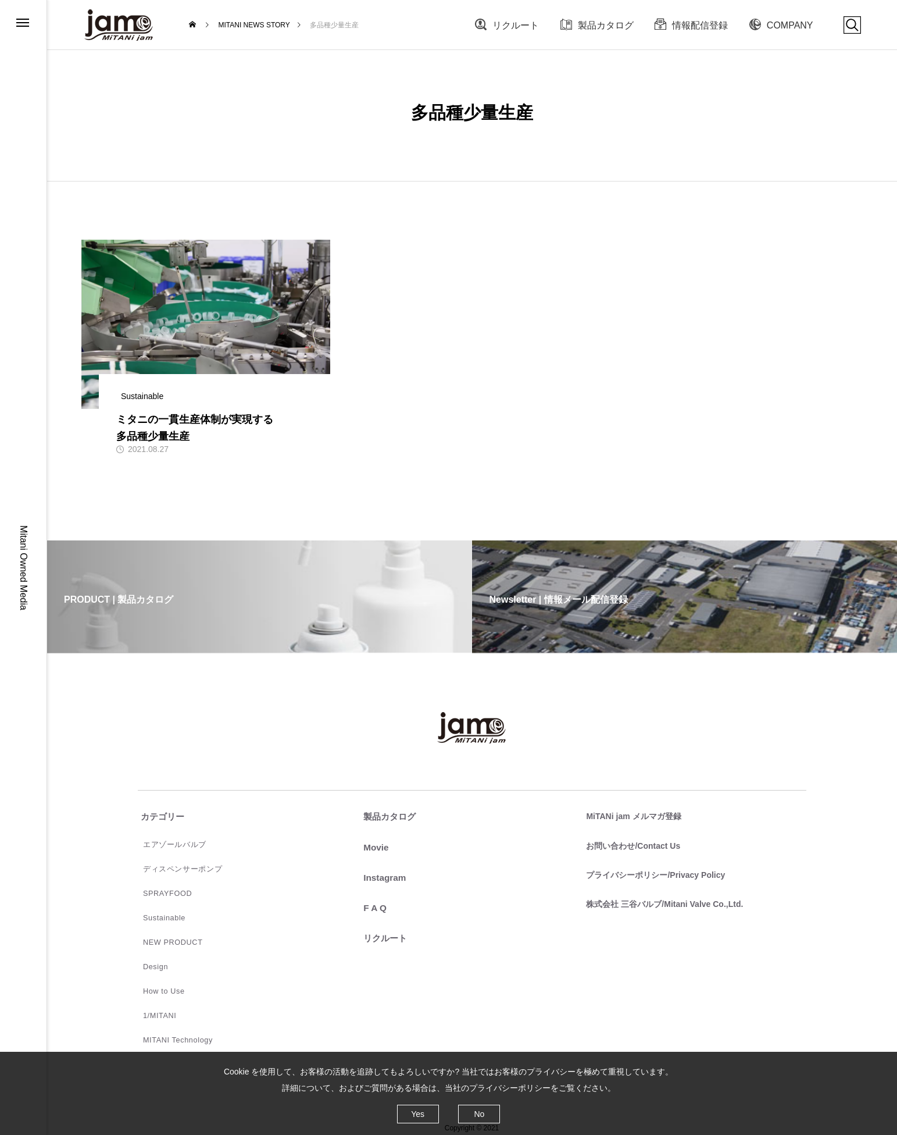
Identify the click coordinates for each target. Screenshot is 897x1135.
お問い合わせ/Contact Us (630, 844)
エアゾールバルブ (167, 844)
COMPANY (790, 25)
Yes (417, 1114)
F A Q (372, 908)
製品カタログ (606, 25)
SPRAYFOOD (161, 891)
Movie (373, 847)
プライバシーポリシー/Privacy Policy (652, 873)
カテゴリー (161, 817)
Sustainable (158, 914)
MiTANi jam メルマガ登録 (630, 816)
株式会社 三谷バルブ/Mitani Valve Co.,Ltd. (661, 901)
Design (150, 960)
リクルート (515, 25)
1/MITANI (154, 1007)
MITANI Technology (171, 1030)
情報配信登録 (700, 25)
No (479, 1114)
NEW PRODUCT (166, 937)
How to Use (157, 984)
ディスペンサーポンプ (174, 867)
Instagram (382, 878)
